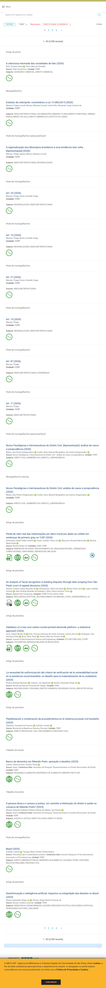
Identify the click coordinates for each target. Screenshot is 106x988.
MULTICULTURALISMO (15, 863)
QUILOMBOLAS (55, 860)
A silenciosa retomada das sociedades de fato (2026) (35, 63)
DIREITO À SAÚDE (55, 818)
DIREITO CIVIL (20, 458)
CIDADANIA (34, 688)
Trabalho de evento (15, 750)
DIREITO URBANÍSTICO (38, 117)
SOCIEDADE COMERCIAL (24, 72)
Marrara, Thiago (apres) (15, 154)
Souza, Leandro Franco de (47, 541)
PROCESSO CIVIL (32, 863)
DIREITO (17, 860)
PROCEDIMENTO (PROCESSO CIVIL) (53, 731)
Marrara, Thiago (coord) (16, 105)
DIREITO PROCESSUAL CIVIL (26, 731)
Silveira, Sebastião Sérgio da (65, 683)
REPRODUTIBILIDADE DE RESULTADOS (43, 642)
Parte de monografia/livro (18, 181)
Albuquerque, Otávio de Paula (51, 589)
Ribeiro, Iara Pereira (53, 810)
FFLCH (50, 594)
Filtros (9, 24)
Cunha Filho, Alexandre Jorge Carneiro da (64, 105)
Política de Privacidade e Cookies (72, 969)
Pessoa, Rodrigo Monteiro (16, 683)
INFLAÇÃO (51, 551)
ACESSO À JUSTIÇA (22, 818)
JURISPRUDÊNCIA (57, 458)
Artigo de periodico (15, 522)
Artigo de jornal (13, 52)
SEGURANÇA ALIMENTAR (24, 773)
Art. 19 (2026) (13, 235)
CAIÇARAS (67, 860)
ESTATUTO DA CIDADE (58, 117)
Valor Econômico (20, 69)
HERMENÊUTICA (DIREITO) (38, 458)
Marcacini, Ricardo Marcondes (74, 541)
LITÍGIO (68, 597)
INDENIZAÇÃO (40, 551)
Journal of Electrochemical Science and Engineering (34, 639)
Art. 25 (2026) (13, 193)
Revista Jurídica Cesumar (23, 903)
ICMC (39, 546)
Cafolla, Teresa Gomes (15, 765)
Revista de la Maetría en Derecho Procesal (30, 728)
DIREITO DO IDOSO (39, 818)
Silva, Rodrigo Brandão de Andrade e (31, 591)
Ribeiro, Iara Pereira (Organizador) (20, 452)
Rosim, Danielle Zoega (29, 196)
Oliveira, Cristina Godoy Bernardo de (20, 589)
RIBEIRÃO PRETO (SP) (71, 773)
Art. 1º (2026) (13, 403)
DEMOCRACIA (20, 906)
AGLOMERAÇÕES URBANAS (48, 114)
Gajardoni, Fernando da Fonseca (19, 725)
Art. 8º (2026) (13, 361)
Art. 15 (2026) (13, 319)
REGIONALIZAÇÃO (45, 163)
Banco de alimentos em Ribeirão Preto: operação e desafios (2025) (42, 761)
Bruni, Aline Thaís (29, 636)
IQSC (79, 639)
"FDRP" (23, 24)
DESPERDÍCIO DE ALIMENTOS (48, 773)
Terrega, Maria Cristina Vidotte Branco (38, 852)
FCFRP (85, 639)
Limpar (99, 24)
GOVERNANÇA (43, 373)
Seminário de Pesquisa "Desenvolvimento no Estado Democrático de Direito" (64, 767)
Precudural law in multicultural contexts (29, 855)
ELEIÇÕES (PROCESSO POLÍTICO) (56, 906)
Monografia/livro (14, 91)
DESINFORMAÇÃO (34, 906)
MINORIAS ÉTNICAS (30, 860)
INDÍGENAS (44, 860)
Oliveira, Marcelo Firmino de (51, 636)
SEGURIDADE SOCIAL (67, 688)
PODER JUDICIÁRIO (81, 860)
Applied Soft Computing (22, 594)
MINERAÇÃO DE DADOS (24, 549)
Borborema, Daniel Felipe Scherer (19, 541)
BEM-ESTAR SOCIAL (85, 688)
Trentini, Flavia (31, 765)
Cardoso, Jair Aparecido (40, 683)
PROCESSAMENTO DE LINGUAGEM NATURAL (54, 549)
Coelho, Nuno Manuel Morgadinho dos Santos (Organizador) (62, 452)
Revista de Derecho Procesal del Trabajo (29, 686)
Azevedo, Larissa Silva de (67, 634)
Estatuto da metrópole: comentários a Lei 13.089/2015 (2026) (39, 102)
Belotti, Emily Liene (74, 589)
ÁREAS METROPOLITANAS (25, 114)
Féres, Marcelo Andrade (35, 66)
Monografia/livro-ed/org (17, 477)
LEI (88, 597)
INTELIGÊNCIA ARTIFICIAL (25, 597)
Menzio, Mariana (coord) (36, 105)
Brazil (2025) (13, 848)
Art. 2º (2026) (13, 277)
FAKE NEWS (34, 908)
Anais (15, 767)
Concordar (51, 982)
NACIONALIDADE (21, 688)
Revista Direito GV (20, 546)
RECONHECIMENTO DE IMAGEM (50, 597)
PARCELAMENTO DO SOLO (17, 117)
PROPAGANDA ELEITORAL (17, 908)
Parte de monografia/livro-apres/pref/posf (26, 136)
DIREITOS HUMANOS (48, 688)
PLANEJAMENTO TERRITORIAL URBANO (78, 114)
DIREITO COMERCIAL (44, 72)
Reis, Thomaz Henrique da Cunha (42, 634)
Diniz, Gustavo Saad (14, 66)
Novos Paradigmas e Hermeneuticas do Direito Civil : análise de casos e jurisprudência (48, 455)
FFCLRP (68, 639)
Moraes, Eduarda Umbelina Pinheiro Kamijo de (25, 810)
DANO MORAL (28, 551)
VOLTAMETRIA (20, 642)
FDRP (37, 69)
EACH (55, 594)
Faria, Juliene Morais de (16, 634)
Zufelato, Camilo (43, 725)
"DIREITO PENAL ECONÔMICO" (57, 24)
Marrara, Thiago (12, 196)
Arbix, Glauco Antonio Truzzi (58, 591)
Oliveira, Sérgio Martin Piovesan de (47, 900)
